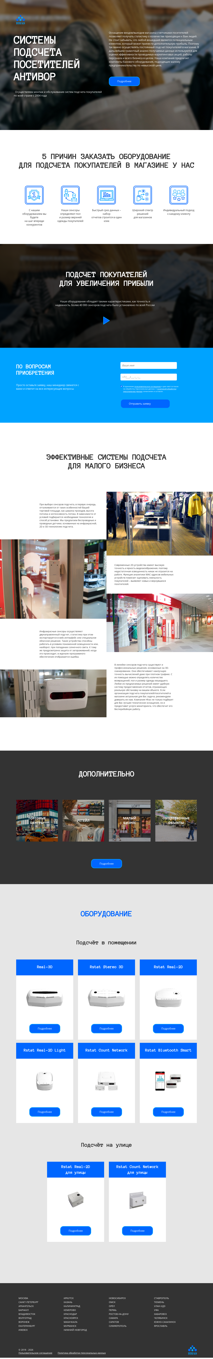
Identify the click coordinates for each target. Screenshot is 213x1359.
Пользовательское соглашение (35, 1354)
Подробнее (124, 81)
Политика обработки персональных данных (82, 1354)
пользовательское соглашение (147, 387)
